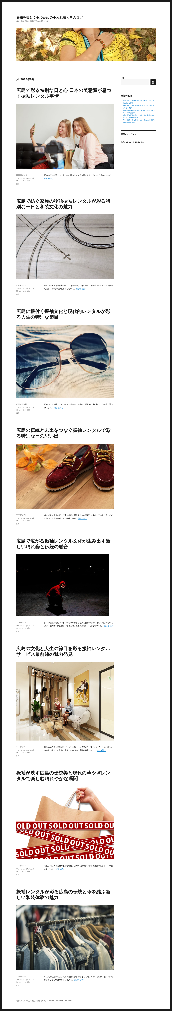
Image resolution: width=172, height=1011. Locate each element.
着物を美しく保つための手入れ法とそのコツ (49, 17)
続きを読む (48, 178)
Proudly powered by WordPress (60, 1001)
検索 (122, 78)
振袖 (28, 181)
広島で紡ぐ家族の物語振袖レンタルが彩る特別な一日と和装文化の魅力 (63, 204)
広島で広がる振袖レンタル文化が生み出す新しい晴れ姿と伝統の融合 (63, 543)
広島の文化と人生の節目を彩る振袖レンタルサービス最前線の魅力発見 (63, 651)
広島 (17, 184)
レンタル (23, 181)
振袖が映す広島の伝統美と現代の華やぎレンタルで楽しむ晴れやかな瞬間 (63, 775)
